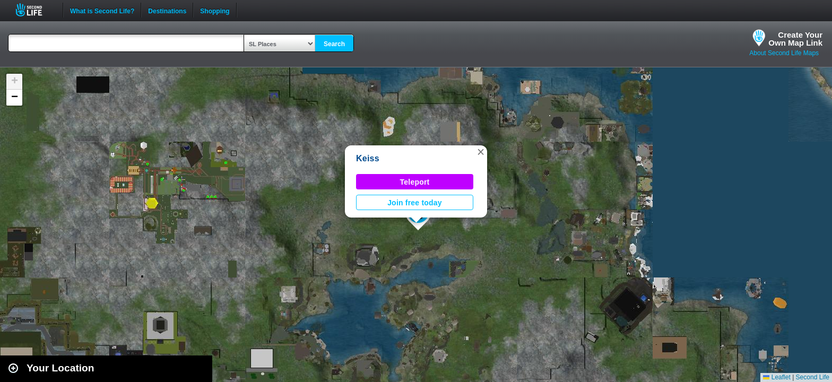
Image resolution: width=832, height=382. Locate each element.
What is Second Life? (102, 10)
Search (334, 44)
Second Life (35, 10)
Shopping (214, 10)
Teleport (415, 182)
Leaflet (776, 377)
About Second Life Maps (784, 53)
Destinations (167, 10)
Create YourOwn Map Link (795, 38)
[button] (480, 151)
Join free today (414, 202)
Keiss (367, 158)
